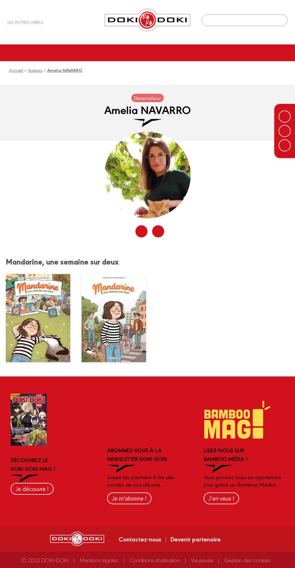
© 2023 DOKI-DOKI (45, 560)
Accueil (16, 70)
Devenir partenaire (195, 539)
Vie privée (202, 560)
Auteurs (35, 70)
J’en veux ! (221, 498)
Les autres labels (25, 22)
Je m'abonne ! (129, 498)
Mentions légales (99, 560)
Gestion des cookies (247, 560)
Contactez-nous (140, 539)
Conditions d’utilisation (155, 560)
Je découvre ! (32, 488)
